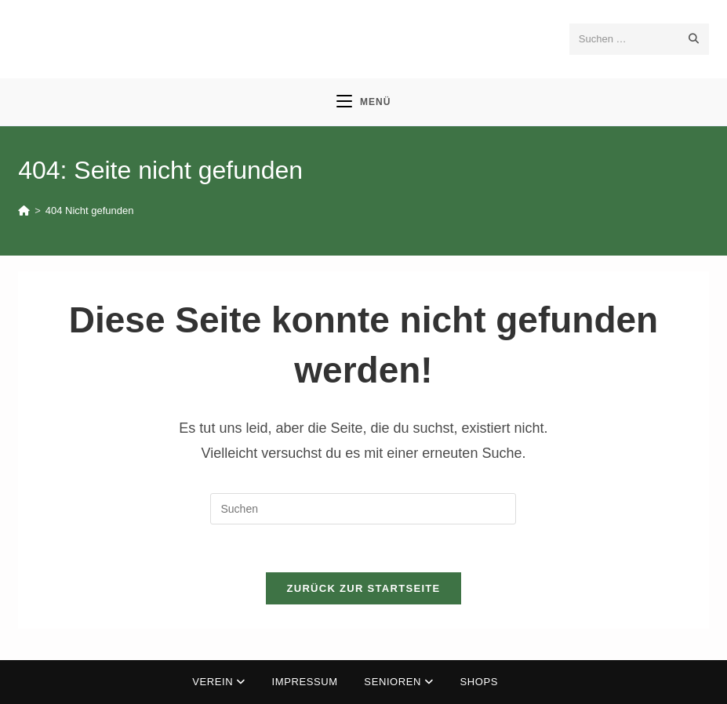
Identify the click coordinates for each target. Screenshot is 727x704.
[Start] (24, 210)
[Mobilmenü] (364, 101)
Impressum (305, 682)
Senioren (399, 682)
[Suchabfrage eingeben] (363, 508)
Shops (479, 682)
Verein (218, 682)
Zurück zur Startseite (363, 588)
